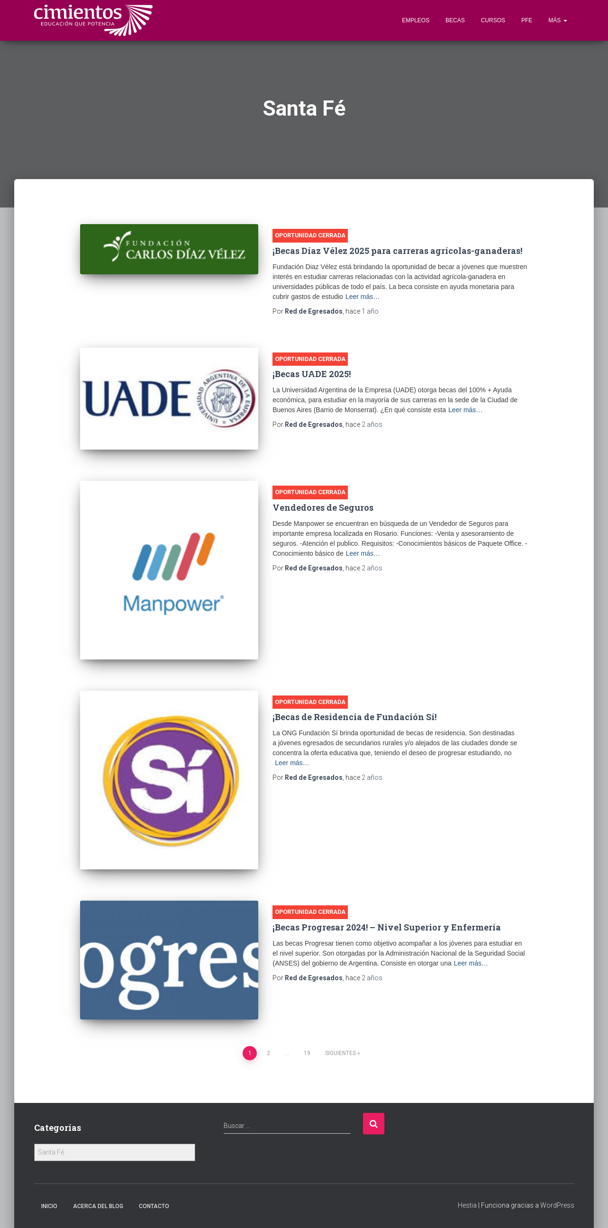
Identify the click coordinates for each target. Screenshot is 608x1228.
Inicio (49, 1206)
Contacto (154, 1206)
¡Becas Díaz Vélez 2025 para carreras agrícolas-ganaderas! (397, 250)
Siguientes (340, 1053)
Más (557, 20)
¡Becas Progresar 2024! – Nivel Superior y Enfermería (386, 927)
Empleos (415, 20)
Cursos (493, 20)
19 (307, 1053)
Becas (455, 20)
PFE (526, 20)
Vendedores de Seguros (322, 507)
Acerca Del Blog (98, 1206)
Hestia (467, 1205)
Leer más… (362, 296)
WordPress (557, 1205)
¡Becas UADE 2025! (311, 373)
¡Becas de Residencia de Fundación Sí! (354, 716)
